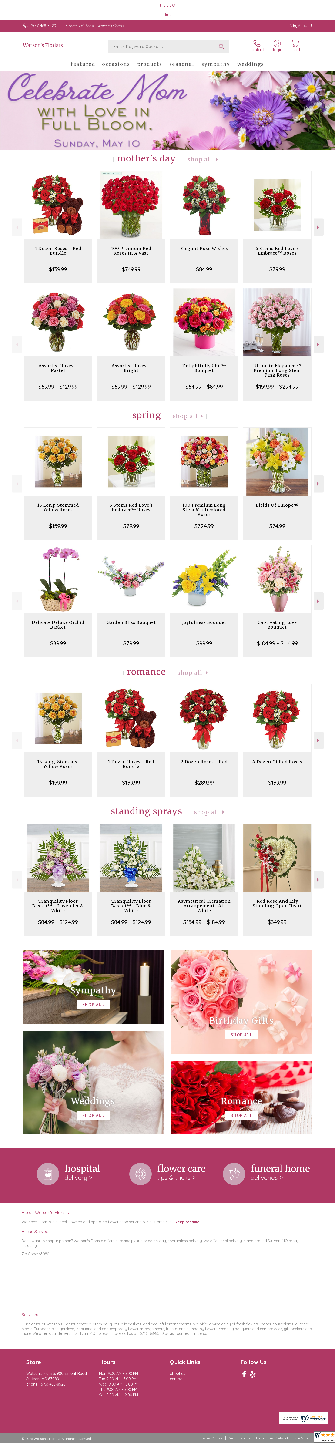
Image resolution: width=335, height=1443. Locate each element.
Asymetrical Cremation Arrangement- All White (204, 905)
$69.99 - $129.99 (58, 386)
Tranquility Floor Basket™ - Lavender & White (58, 905)
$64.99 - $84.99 (204, 386)
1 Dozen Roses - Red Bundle (58, 251)
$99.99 (204, 643)
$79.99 (277, 269)
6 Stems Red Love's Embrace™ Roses (277, 251)
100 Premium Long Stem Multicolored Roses (204, 509)
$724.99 (204, 525)
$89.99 (58, 643)
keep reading (187, 1222)
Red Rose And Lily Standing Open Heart (277, 903)
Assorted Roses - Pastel (58, 368)
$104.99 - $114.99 (277, 643)
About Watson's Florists (45, 1212)
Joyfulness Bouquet (204, 622)
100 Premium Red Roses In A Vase (131, 251)
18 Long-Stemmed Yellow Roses (58, 507)
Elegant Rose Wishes (204, 248)
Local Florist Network (272, 1438)
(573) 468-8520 (43, 25)
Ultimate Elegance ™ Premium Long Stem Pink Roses (277, 370)
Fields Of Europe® (277, 505)
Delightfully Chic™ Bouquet (204, 368)
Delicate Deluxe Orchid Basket (58, 625)
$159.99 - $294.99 (277, 386)
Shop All (200, 159)
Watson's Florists (43, 45)
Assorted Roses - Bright (131, 368)
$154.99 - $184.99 (204, 921)
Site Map (301, 1438)
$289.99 (204, 782)
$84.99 (204, 269)
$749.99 (131, 269)
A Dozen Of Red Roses (277, 761)
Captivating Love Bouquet (277, 625)
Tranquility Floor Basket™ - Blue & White (131, 905)
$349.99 (277, 921)
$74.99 (277, 525)
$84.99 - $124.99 (58, 921)
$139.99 (58, 269)
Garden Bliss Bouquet (131, 622)
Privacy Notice (239, 1438)
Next (319, 227)
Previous (17, 227)
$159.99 (58, 525)
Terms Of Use (211, 1438)
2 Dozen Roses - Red (204, 761)
